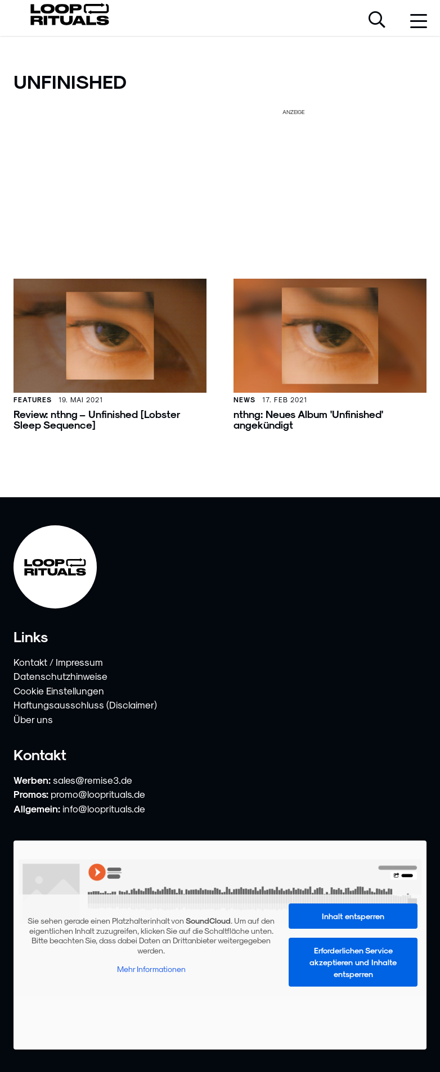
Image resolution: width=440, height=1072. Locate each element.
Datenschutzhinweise (60, 676)
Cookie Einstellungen (59, 690)
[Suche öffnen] (377, 21)
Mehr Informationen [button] (151, 969)
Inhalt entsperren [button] (353, 916)
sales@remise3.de (92, 779)
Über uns (33, 719)
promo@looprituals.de (98, 794)
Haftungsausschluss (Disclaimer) (85, 704)
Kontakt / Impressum (58, 661)
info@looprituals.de (103, 808)
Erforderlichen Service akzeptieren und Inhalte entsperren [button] (353, 962)
